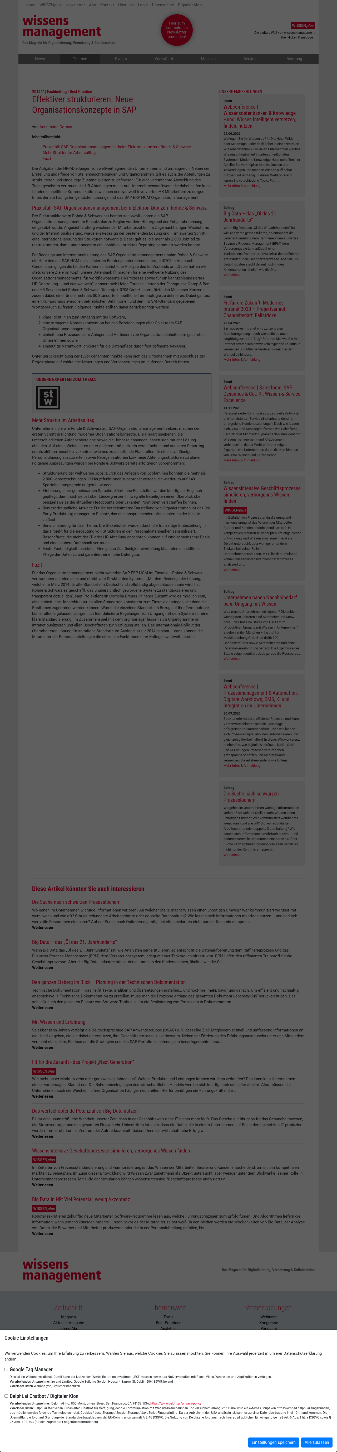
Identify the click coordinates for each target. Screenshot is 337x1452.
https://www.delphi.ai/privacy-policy (175, 1403)
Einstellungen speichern (274, 1442)
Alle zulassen (317, 1442)
